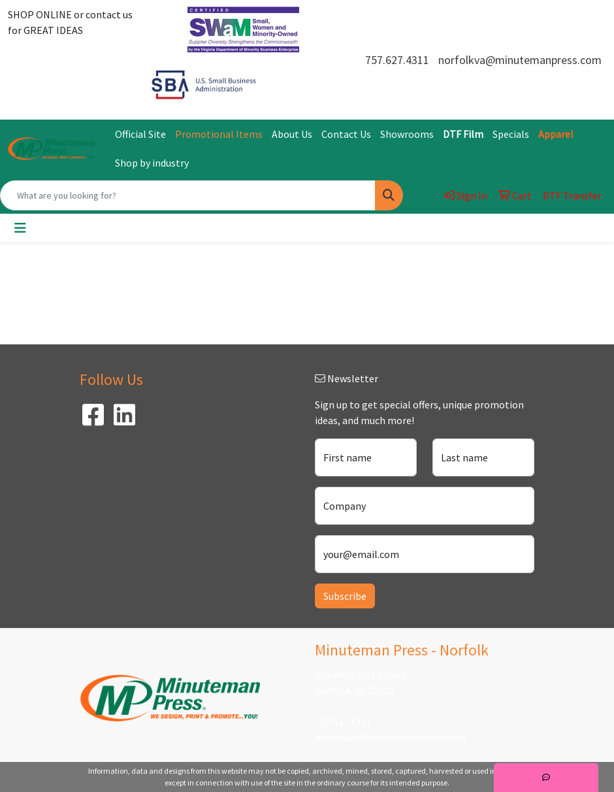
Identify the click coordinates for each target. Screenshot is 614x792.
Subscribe (344, 595)
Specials (511, 133)
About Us (292, 133)
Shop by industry (152, 162)
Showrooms (407, 133)
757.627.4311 (397, 59)
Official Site (140, 133)
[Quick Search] (188, 195)
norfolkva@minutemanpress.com (520, 59)
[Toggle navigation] (20, 228)
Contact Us (346, 133)
